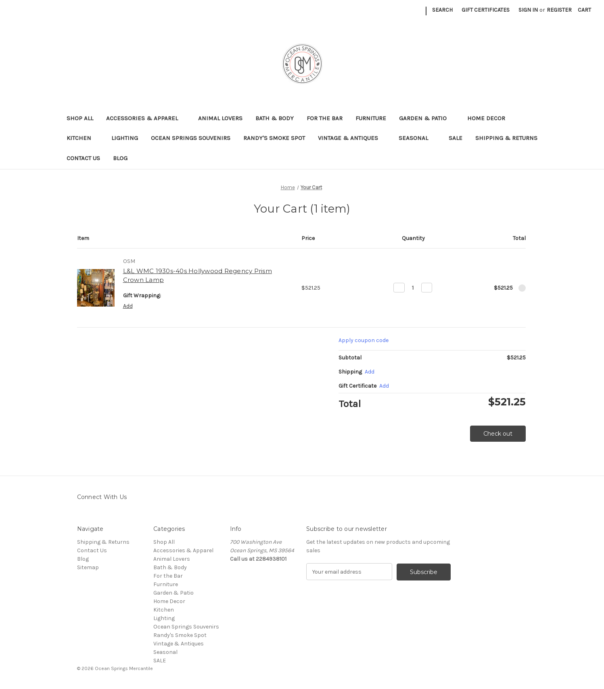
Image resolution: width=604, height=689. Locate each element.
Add (128, 306)
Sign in (528, 9)
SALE (455, 138)
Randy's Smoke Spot (274, 138)
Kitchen (83, 138)
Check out (497, 433)
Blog (120, 158)
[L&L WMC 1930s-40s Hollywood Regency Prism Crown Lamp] (413, 287)
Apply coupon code (364, 340)
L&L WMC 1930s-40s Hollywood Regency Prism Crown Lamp (197, 275)
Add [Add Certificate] (384, 385)
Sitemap (88, 567)
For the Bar (325, 118)
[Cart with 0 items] (584, 10)
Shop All (80, 118)
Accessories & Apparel (146, 118)
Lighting (124, 138)
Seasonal (417, 138)
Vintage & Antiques (352, 138)
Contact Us (83, 158)
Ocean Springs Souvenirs (190, 138)
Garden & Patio (426, 118)
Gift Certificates (486, 9)
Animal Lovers (220, 118)
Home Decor (490, 118)
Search (442, 9)
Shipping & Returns (506, 138)
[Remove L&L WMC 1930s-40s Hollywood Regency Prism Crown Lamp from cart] (522, 288)
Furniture (370, 118)
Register (559, 9)
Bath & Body (274, 118)
